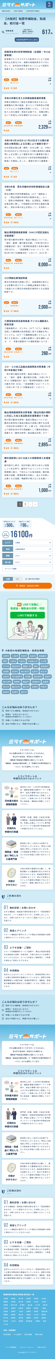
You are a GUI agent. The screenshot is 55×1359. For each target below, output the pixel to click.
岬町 (36, 666)
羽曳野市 (36, 681)
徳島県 (43, 1314)
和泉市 (33, 656)
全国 (44, 1321)
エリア (7, 542)
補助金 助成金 (6, 11)
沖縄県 (37, 1321)
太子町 (44, 661)
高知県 (21, 1318)
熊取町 (17, 681)
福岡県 (28, 1318)
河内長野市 (17, 676)
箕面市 (26, 681)
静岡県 (28, 1308)
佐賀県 (36, 1318)
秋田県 (36, 1298)
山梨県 (5, 1308)
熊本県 (5, 1321)
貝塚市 (35, 686)
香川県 (5, 1318)
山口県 (36, 1314)
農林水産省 (39, 1334)
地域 (7, 549)
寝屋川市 (27, 666)
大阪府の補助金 (18, 11)
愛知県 (36, 1308)
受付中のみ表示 (34, 579)
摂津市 (15, 671)
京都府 (13, 1311)
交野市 (6, 656)
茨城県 (13, 1302)
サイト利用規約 (11, 1347)
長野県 (13, 1308)
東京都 (5, 1305)
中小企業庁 (17, 1334)
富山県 (30, 1305)
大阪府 (21, 1311)
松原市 (35, 671)
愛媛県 (13, 1318)
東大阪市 (25, 671)
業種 (7, 555)
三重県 (43, 1308)
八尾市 (15, 656)
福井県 (45, 1305)
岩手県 (21, 1298)
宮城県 (28, 1298)
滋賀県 (5, 1311)
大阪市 (22, 661)
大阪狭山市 (33, 661)
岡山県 (21, 1314)
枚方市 (44, 671)
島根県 (13, 1314)
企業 (8, 579)
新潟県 (22, 1305)
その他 (5, 1324)
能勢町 (46, 681)
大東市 (13, 661)
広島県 (28, 1314)
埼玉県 (36, 1302)
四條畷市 (43, 656)
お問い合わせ (41, 1347)
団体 (17, 579)
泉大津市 (7, 681)
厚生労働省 (28, 1334)
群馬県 (28, 1302)
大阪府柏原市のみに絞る (27, 39)
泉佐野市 (38, 676)
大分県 (13, 1321)
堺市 (5, 661)
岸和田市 (45, 666)
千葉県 (43, 1302)
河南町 (28, 676)
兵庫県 (28, 1311)
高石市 (24, 692)
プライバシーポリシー (26, 1347)
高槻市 (15, 692)
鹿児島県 (29, 1321)
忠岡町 (6, 671)
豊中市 (26, 686)
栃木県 (21, 1302)
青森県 (13, 1298)
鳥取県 (5, 1314)
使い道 (7, 562)
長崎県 (43, 1318)
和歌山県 (44, 1311)
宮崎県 (21, 1321)
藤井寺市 (16, 686)
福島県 (5, 1302)
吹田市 (24, 656)
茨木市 (6, 686)
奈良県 (36, 1311)
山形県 (43, 1298)
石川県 (37, 1305)
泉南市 (48, 676)
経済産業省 (7, 1334)
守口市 (6, 666)
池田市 (6, 676)
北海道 (5, 1298)
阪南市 (6, 692)
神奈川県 (14, 1305)
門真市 (44, 686)
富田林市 (16, 666)
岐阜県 (21, 1308)
